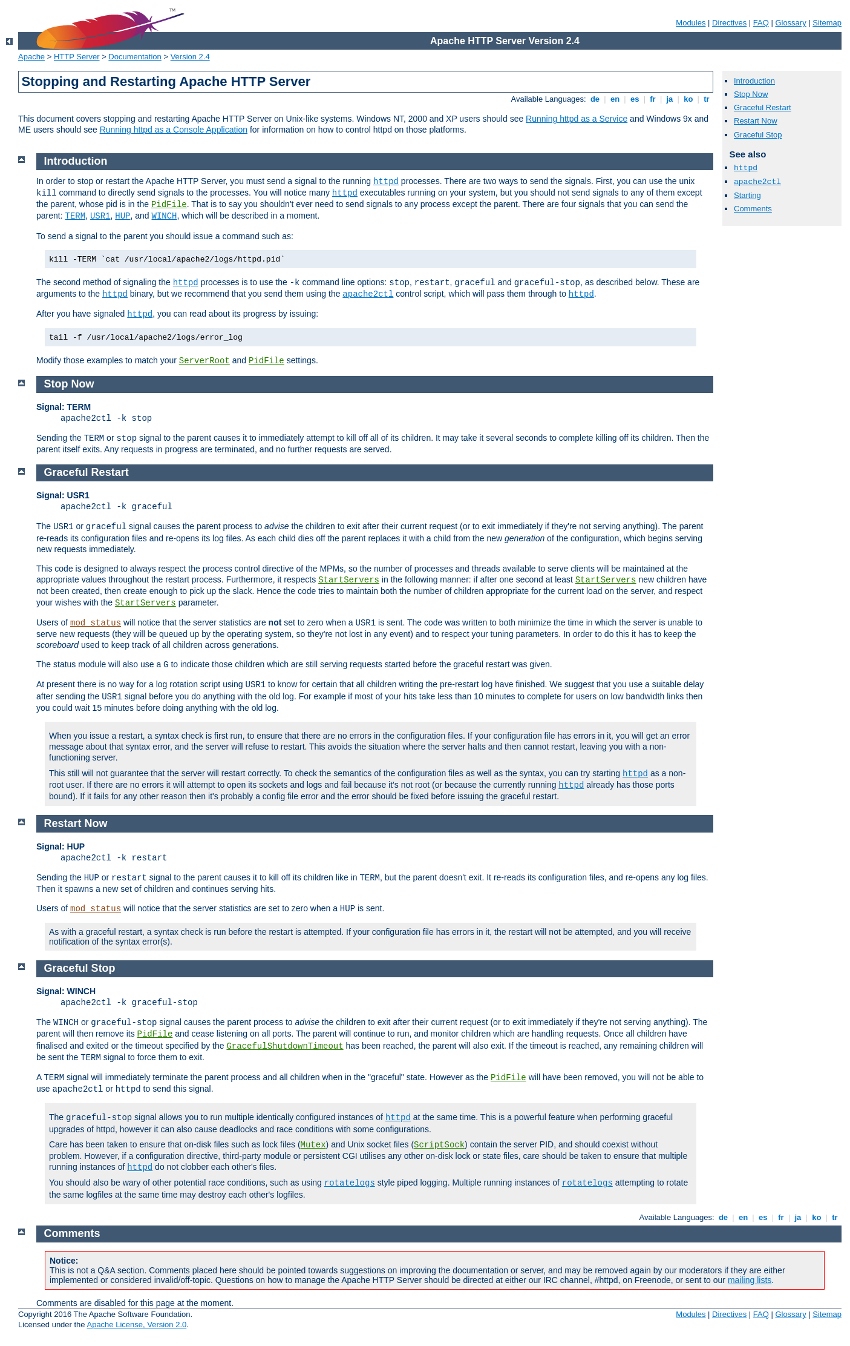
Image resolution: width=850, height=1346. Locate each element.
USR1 (100, 216)
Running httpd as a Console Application (173, 129)
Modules (690, 22)
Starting (747, 195)
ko (688, 99)
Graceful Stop (758, 134)
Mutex (313, 1145)
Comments (753, 208)
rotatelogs (349, 1183)
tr (707, 99)
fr (653, 99)
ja (669, 99)
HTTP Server (77, 56)
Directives (729, 22)
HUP (122, 216)
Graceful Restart (762, 107)
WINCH (164, 216)
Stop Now (751, 94)
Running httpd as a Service (576, 119)
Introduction (754, 80)
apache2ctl (757, 181)
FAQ (761, 22)
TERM (75, 216)
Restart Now (755, 120)
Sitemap (827, 22)
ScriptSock (439, 1145)
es (634, 99)
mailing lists (749, 1280)
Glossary (790, 22)
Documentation (134, 56)
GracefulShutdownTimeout (284, 1046)
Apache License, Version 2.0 (136, 1324)
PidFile (169, 204)
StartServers (348, 580)
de (594, 99)
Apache (31, 56)
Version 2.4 (190, 56)
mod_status (95, 623)
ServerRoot (204, 361)
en (614, 99)
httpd (745, 168)
